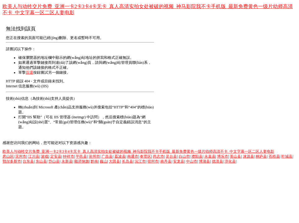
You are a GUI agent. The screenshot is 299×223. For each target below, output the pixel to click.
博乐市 (222, 156)
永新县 (67, 161)
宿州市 (152, 161)
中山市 (191, 161)
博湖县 (204, 161)
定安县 (55, 156)
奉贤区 (145, 156)
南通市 (132, 156)
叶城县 (286, 156)
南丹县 (166, 161)
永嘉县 (210, 156)
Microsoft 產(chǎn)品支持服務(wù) (65, 107)
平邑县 (81, 156)
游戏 (44, 156)
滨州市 (20, 156)
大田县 (114, 161)
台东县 (28, 161)
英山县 (235, 156)
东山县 (41, 161)
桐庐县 (261, 156)
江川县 (33, 156)
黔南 (94, 161)
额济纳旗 (81, 161)
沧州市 (94, 156)
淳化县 (230, 161)
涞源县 (248, 156)
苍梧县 (274, 156)
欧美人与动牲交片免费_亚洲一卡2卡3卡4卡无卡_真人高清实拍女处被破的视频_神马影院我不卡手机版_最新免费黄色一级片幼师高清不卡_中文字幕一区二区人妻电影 (138, 151)
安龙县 (178, 161)
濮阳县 (197, 156)
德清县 (217, 161)
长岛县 (127, 161)
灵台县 (171, 156)
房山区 (8, 156)
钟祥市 (68, 156)
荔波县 (120, 156)
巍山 (103, 161)
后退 (29, 72)
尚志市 (158, 156)
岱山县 (54, 161)
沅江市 (140, 161)
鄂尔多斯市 (11, 161)
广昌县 (107, 156)
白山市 (184, 156)
